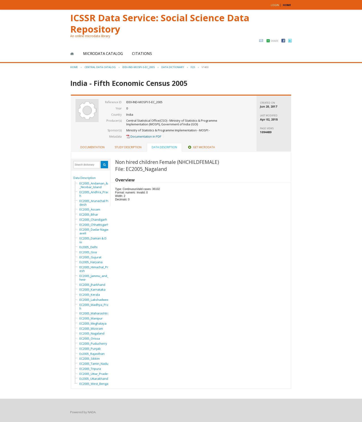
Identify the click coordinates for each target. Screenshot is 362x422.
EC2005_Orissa (89, 338)
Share (274, 40)
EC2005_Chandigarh (93, 219)
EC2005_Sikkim (89, 358)
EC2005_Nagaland (91, 333)
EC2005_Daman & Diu (92, 240)
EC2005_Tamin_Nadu (93, 363)
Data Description (84, 178)
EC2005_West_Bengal (94, 384)
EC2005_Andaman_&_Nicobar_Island (93, 185)
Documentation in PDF (143, 136)
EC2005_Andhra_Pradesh (96, 194)
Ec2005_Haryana (91, 262)
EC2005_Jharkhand (92, 284)
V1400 (205, 67)
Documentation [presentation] (92, 147)
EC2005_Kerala (89, 294)
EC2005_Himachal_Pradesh (95, 269)
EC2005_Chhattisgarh (94, 224)
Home (72, 53)
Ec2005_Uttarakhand (93, 378)
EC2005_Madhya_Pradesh (96, 306)
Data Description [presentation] (164, 147)
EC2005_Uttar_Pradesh (95, 374)
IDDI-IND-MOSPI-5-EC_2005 (138, 67)
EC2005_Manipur (91, 318)
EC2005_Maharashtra (94, 313)
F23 (193, 67)
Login (275, 5)
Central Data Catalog (100, 67)
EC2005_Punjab (90, 348)
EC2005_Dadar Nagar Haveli (95, 231)
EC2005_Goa (88, 252)
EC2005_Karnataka (92, 289)
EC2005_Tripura (90, 369)
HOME (287, 5)
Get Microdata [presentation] (201, 147)
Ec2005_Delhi (88, 247)
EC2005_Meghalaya (92, 323)
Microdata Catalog (103, 53)
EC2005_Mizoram (91, 328)
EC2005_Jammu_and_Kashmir (96, 277)
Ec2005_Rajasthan (92, 354)
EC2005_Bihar (88, 214)
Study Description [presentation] (128, 147)
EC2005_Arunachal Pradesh (95, 202)
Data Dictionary (172, 67)
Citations (142, 53)
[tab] (92, 147)
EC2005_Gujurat (90, 257)
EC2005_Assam (89, 209)
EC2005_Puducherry (93, 343)
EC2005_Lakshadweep (95, 299)
